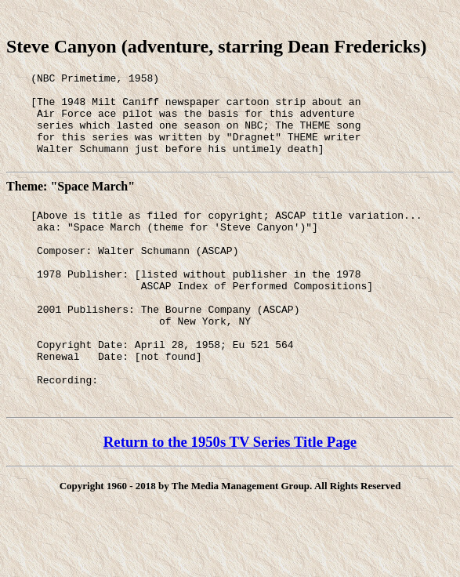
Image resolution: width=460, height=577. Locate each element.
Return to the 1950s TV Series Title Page (230, 493)
